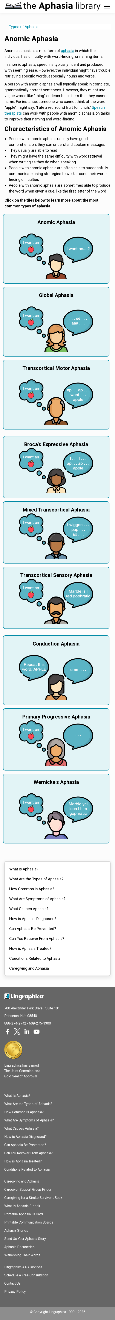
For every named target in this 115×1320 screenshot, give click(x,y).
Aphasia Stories (16, 1230)
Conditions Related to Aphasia (34, 958)
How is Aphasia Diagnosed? (32, 918)
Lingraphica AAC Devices (23, 1267)
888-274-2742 (15, 1023)
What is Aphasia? (23, 869)
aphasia (67, 50)
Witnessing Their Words (22, 1255)
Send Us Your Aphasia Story (25, 1239)
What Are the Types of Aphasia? (36, 879)
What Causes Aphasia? (28, 908)
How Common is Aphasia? (31, 889)
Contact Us (12, 1283)
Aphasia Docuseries (19, 1247)
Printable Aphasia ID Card (23, 1214)
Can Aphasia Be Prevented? (32, 928)
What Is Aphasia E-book (22, 1206)
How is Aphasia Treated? (30, 948)
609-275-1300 (40, 1023)
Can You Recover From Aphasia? (36, 938)
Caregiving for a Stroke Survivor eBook (33, 1198)
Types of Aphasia (23, 26)
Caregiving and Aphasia (29, 968)
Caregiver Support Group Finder (27, 1189)
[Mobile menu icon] (107, 6)
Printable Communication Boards (28, 1222)
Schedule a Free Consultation (26, 1275)
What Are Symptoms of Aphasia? (37, 899)
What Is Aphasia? (17, 1096)
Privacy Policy (15, 1292)
